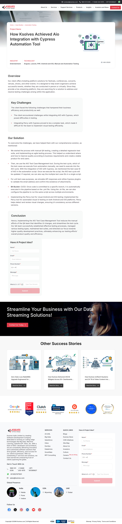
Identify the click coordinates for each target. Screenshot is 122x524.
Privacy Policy (96, 521)
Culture (65, 452)
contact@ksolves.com (71, 2)
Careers (70, 455)
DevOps (47, 446)
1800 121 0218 (86, 2)
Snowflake (48, 452)
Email (12, 256)
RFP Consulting (50, 455)
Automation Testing (30, 25)
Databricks (48, 449)
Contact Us (115, 7)
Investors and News (102, 7)
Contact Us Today (17, 325)
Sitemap (88, 521)
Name (12, 247)
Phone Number (15, 264)
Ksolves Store (68, 437)
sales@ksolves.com (17, 478)
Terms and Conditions (109, 521)
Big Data (48, 437)
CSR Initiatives (68, 440)
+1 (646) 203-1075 (98, 2)
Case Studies (19, 25)
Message (13, 272)
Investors (66, 449)
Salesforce (48, 440)
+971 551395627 (111, 2)
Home (11, 25)
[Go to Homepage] (8, 7)
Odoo (47, 443)
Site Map (66, 443)
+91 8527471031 (14, 474)
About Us (66, 446)
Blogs (65, 434)
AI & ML (47, 434)
